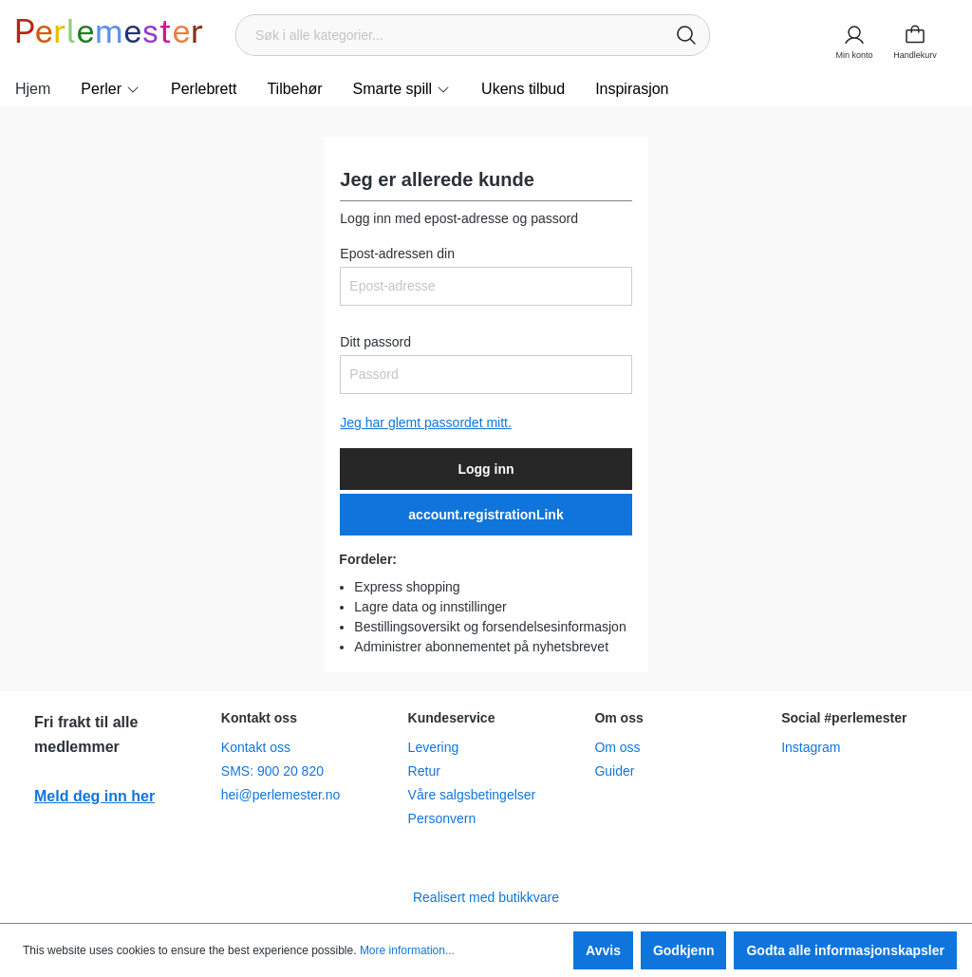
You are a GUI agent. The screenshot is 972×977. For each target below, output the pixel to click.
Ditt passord (375, 341)
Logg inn (486, 469)
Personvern (442, 818)
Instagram (810, 747)
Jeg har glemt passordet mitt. (426, 422)
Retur (424, 771)
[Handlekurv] (921, 35)
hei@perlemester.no (281, 794)
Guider (614, 771)
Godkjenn (684, 950)
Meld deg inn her (94, 796)
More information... (407, 950)
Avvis (603, 950)
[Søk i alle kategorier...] (450, 35)
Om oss (617, 747)
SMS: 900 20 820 (272, 771)
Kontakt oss (255, 747)
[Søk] (686, 35)
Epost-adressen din (397, 253)
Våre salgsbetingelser (472, 794)
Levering (433, 747)
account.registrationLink (485, 514)
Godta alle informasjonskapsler (845, 950)
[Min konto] (854, 35)
